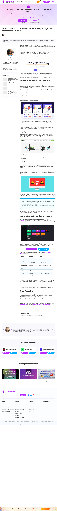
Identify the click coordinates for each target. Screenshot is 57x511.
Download (46, 2)
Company (6, 420)
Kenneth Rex (41, 384)
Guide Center (31, 409)
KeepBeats (22, 220)
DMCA (18, 420)
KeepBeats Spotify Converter (20, 403)
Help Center (31, 407)
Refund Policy (50, 420)
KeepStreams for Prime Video (7, 405)
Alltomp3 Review (23, 304)
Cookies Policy (30, 420)
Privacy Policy (23, 420)
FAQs (30, 405)
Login (53, 2)
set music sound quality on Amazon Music (41, 304)
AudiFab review (39, 92)
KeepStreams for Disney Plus (7, 407)
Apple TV (40, 315)
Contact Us (31, 403)
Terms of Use (36, 420)
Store (26, 2)
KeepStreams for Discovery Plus (8, 409)
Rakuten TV (23, 315)
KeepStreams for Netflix (6, 403)
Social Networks (30, 315)
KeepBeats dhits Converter (20, 416)
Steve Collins (7, 35)
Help (32, 2)
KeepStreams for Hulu (6, 411)
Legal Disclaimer (12, 420)
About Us (44, 403)
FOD (35, 315)
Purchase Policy (44, 420)
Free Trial (31, 248)
